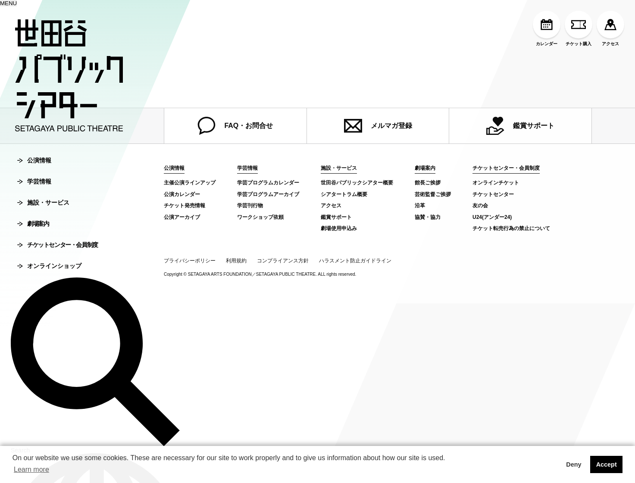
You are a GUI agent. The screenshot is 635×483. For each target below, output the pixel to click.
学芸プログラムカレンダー (268, 183)
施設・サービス (43, 202)
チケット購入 (578, 28)
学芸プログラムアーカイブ (268, 194)
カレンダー (546, 28)
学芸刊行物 (250, 206)
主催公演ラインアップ (190, 183)
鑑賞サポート (520, 126)
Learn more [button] (31, 469)
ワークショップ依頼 (260, 217)
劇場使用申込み (339, 228)
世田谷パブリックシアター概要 (357, 183)
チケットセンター (493, 194)
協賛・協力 (428, 217)
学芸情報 (34, 181)
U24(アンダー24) (492, 217)
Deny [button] (573, 464)
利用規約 (236, 261)
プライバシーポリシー (190, 261)
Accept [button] (606, 464)
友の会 (480, 206)
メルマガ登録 (378, 126)
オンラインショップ (49, 265)
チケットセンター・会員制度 (57, 244)
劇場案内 (33, 223)
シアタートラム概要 (344, 194)
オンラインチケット (495, 183)
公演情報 (34, 160)
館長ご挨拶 (428, 183)
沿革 (420, 206)
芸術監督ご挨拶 (433, 194)
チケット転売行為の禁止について (511, 228)
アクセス (610, 28)
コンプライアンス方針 (283, 261)
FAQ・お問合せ (235, 126)
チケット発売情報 (184, 206)
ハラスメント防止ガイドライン (355, 261)
